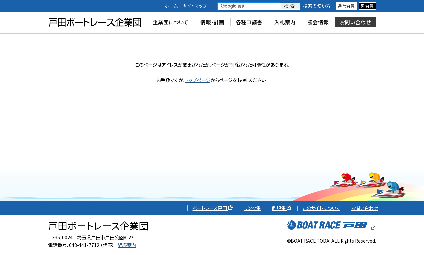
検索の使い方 (317, 5)
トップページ (197, 79)
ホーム (171, 5)
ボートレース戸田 (212, 207)
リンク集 (252, 207)
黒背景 (367, 6)
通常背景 (346, 6)
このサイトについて (321, 207)
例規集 (282, 207)
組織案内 (127, 244)
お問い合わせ (364, 207)
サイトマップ (195, 5)
